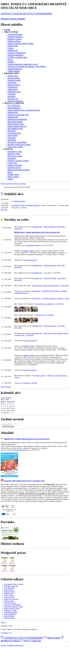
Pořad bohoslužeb (19, 201)
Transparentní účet (15, 69)
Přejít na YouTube (6, 184)
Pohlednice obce (14, 92)
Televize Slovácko (10, 603)
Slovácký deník (9, 597)
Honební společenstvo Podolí (19, 144)
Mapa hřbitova (9, 590)
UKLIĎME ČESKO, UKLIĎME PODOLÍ (25, 205)
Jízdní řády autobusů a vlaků (13, 607)
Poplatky (11, 62)
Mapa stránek (52, 637)
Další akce (4, 210)
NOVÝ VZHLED (30, 640)
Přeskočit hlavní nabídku (13, 18)
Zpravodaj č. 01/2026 (30, 383)
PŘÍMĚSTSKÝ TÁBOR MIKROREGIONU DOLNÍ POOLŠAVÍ (37, 232)
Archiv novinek (6, 387)
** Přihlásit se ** (6, 633)
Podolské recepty (14, 167)
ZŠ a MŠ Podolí (14, 105)
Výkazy (11, 48)
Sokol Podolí (13, 135)
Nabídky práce (13, 174)
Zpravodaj (12, 96)
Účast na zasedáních (15, 55)
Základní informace (15, 36)
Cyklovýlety (12, 163)
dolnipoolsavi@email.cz (34, 245)
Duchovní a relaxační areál (18, 115)
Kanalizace (12, 158)
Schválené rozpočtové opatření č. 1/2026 (55, 298)
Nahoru (3, 622)
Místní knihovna (14, 108)
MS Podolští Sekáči (15, 128)
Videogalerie (13, 87)
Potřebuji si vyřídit (10, 610)
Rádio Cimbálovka (10, 614)
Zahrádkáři (12, 140)
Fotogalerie (12, 82)
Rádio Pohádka (9, 616)
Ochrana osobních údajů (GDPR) (21, 43)
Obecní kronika (14, 78)
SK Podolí (12, 131)
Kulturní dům (13, 117)
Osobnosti (11, 94)
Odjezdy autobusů (15, 165)
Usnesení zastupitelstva (17, 53)
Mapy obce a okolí (15, 156)
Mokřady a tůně (14, 154)
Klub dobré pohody (15, 121)
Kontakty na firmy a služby (18, 160)
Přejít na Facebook (20, 184)
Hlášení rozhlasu (14, 41)
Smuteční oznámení (15, 101)
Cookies (3, 645)
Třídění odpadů (14, 71)
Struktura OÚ (13, 50)
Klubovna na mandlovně (17, 119)
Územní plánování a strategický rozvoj (23, 64)
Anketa (10, 179)
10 (10, 406)
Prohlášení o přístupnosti (15, 645)
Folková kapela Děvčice (17, 126)
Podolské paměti (14, 80)
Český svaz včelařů (15, 147)
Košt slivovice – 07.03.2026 (44, 315)
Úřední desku (36, 291)
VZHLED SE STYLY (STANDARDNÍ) (22, 637)
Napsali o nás (13, 98)
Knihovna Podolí (9, 592)
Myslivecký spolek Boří (17, 142)
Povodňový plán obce (11, 586)
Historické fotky (14, 85)
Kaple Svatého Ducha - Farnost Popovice (24, 110)
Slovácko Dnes (9, 601)
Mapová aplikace (9, 618)
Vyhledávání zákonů (10, 612)
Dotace (10, 59)
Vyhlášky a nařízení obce (17, 57)
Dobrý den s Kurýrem (11, 599)
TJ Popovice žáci (14, 133)
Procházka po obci (15, 151)
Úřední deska (13, 46)
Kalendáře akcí (37, 227)
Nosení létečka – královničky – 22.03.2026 (49, 304)
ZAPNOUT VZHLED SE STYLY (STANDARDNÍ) (26, 13)
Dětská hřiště (13, 112)
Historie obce (13, 75)
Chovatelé (11, 137)
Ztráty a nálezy (13, 177)
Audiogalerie (13, 89)
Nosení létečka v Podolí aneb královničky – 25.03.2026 (50, 285)
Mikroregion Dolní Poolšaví (19, 170)
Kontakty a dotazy (15, 39)
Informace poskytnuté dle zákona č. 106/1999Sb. (27, 66)
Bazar (10, 172)
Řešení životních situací (12, 608)
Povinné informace (15, 34)
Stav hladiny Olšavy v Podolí (13, 584)
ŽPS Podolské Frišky (16, 124)
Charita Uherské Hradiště (12, 605)
